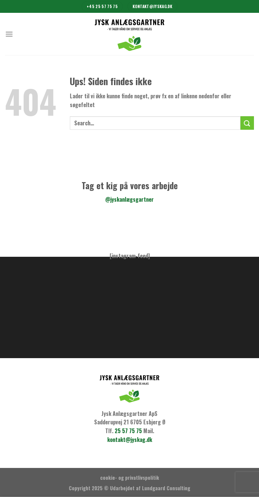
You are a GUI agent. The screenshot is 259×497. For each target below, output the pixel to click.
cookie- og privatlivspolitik (129, 477)
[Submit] (247, 122)
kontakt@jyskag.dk (129, 440)
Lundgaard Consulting (166, 488)
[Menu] (9, 34)
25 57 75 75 (128, 431)
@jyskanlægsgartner (129, 199)
